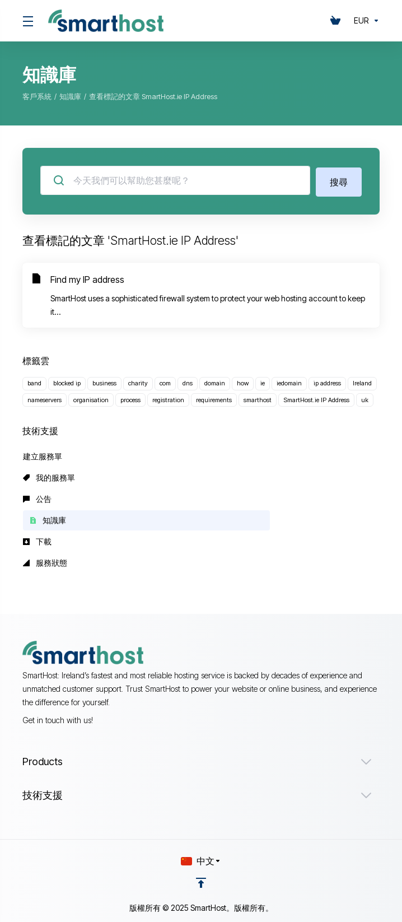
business (104, 381)
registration (168, 398)
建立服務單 (42, 454)
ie (262, 381)
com (165, 381)
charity (138, 381)
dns (188, 381)
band (34, 381)
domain (214, 381)
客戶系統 (37, 96)
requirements (214, 398)
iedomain (289, 381)
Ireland (362, 381)
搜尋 (339, 180)
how (243, 381)
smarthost (258, 398)
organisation (91, 398)
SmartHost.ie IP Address (316, 398)
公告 (37, 497)
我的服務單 (49, 476)
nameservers (44, 398)
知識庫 (70, 96)
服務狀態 (45, 561)
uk (364, 398)
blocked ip (67, 381)
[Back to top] (201, 881)
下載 (37, 539)
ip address (327, 381)
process (130, 398)
